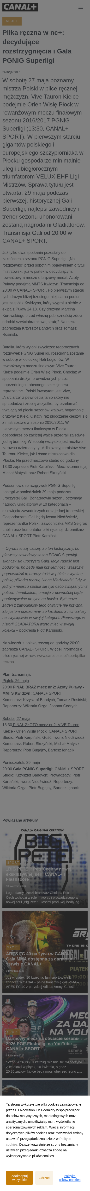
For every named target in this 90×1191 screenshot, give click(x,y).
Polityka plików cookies (69, 1178)
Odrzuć (44, 1178)
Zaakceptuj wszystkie (19, 1178)
